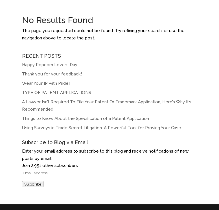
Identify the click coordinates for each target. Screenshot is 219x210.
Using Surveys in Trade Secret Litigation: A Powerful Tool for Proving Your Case (101, 127)
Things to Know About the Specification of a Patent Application (85, 118)
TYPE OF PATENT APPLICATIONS (56, 92)
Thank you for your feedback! (52, 74)
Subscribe (32, 184)
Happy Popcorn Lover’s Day (49, 64)
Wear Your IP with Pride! (46, 83)
